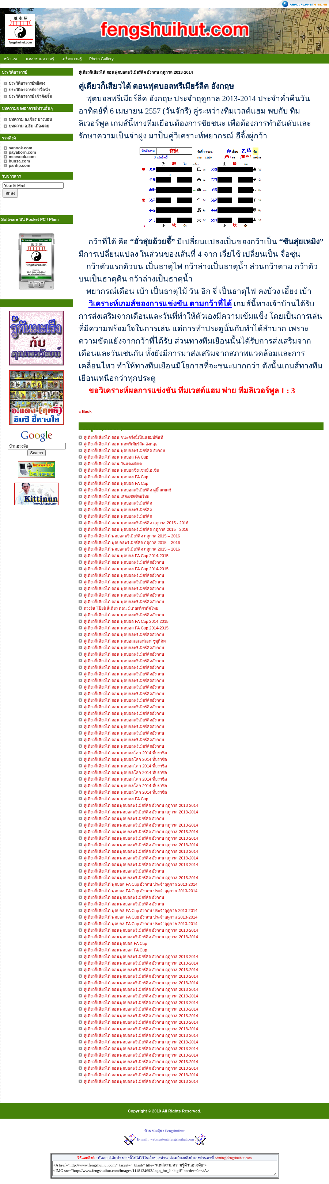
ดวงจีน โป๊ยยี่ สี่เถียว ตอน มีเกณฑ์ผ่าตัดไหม (121, 608)
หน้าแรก (11, 59)
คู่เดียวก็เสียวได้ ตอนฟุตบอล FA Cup (115, 943)
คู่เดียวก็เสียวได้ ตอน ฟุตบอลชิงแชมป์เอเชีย (121, 470)
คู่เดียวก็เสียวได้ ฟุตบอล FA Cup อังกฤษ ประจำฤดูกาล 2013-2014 (140, 884)
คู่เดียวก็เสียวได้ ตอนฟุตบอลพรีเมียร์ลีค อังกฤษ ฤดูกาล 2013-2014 (141, 805)
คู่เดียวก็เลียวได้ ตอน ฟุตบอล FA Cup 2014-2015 (126, 555)
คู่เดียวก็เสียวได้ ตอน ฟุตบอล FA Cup (116, 457)
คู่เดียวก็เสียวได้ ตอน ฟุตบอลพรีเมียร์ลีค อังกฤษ (124, 450)
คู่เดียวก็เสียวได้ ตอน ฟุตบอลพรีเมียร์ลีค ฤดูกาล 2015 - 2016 (136, 523)
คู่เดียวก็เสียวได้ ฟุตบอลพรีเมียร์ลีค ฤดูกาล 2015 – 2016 (132, 536)
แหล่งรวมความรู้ (40, 59)
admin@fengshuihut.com (233, 1158)
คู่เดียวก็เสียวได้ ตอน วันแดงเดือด (113, 463)
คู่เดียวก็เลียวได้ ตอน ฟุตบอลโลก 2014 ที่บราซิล (125, 753)
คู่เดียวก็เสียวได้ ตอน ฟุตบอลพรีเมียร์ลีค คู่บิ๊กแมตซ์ (127, 490)
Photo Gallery (101, 59)
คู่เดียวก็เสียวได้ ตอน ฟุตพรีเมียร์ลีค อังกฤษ (121, 444)
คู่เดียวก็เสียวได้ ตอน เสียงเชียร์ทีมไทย (116, 496)
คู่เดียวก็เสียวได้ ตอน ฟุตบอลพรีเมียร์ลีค (118, 503)
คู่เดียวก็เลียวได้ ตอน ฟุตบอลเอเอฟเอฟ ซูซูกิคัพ (125, 641)
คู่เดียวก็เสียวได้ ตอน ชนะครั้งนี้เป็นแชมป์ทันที (123, 437)
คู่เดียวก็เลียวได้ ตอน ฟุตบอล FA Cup (116, 799)
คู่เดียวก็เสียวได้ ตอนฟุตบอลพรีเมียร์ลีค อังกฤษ (124, 818)
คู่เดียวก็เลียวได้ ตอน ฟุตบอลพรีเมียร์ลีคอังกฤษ (124, 562)
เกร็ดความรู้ (71, 59)
